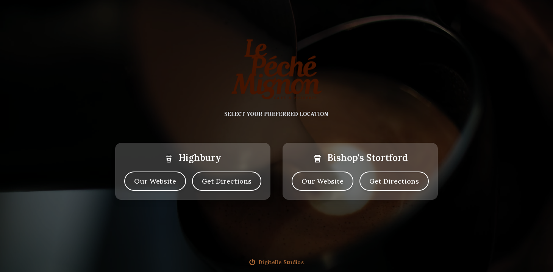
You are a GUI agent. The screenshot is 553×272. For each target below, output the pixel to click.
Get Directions (227, 181)
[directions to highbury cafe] (226, 181)
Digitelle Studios (281, 262)
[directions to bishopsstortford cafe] (394, 181)
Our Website (155, 181)
